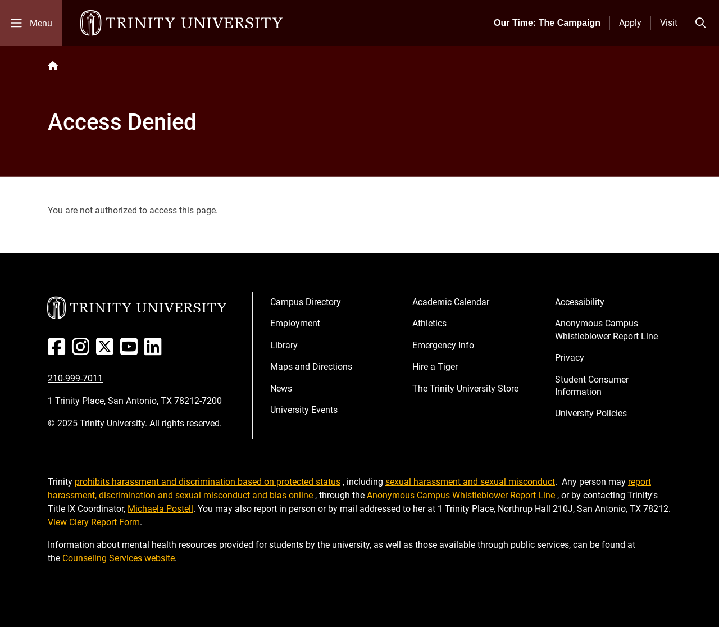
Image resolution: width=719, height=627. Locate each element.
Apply (630, 22)
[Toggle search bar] (700, 23)
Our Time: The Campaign (547, 23)
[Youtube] (131, 351)
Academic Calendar (450, 302)
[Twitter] (107, 351)
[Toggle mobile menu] (31, 23)
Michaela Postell (160, 508)
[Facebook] (59, 351)
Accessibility (579, 302)
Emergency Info (443, 345)
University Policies (591, 413)
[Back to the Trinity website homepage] (53, 66)
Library (284, 345)
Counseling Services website (118, 558)
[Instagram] (83, 351)
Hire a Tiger (435, 366)
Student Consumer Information (592, 385)
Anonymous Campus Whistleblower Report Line (606, 329)
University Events (304, 410)
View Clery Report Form (94, 522)
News (281, 388)
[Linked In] (155, 351)
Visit (668, 22)
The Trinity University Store (465, 388)
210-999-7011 (75, 378)
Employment (295, 323)
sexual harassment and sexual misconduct (470, 481)
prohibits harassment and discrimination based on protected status (207, 481)
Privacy (569, 357)
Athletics (429, 323)
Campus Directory (305, 302)
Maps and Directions (311, 366)
